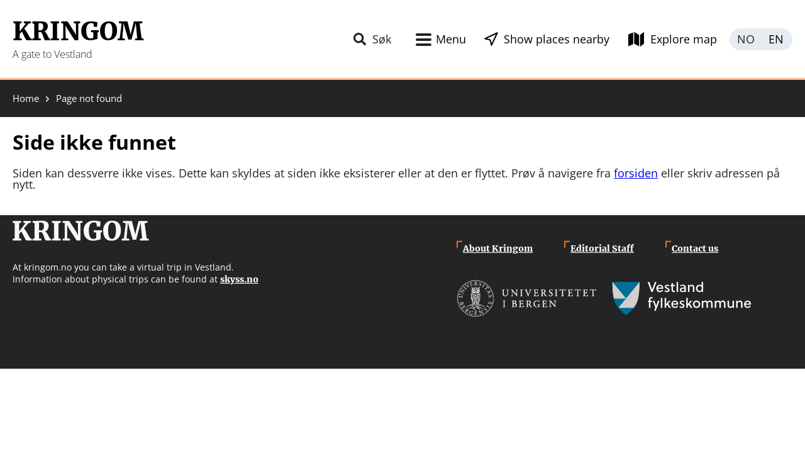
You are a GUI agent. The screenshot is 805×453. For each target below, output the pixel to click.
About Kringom (498, 248)
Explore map (683, 39)
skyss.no (239, 279)
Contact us (695, 248)
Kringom (78, 31)
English (776, 39)
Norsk (745, 39)
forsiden (636, 173)
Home (26, 98)
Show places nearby (556, 39)
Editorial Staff (602, 248)
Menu (451, 39)
